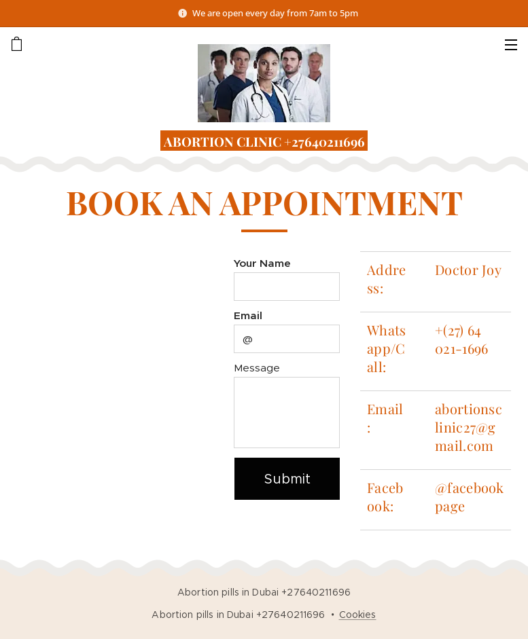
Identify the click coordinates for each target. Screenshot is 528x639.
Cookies (357, 614)
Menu (511, 44)
